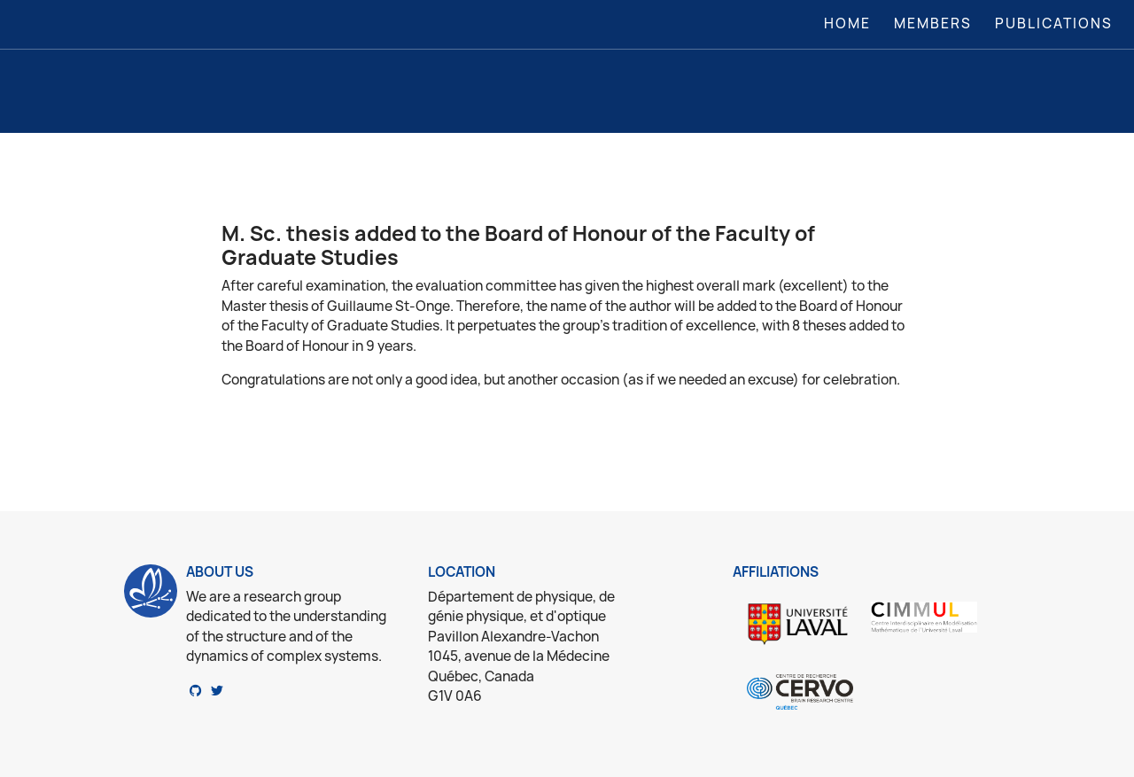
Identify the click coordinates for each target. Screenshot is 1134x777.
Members (933, 23)
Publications (1054, 23)
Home (851, 23)
